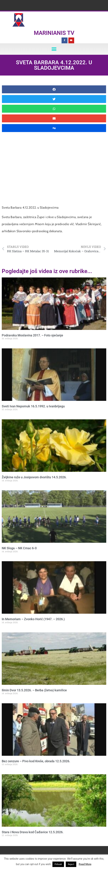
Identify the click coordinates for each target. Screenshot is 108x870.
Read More (85, 864)
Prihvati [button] (58, 864)
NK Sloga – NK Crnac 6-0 (19, 548)
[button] (54, 49)
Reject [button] (71, 864)
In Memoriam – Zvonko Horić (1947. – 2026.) (33, 619)
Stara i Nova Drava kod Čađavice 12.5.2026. (32, 832)
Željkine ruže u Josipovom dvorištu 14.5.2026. (34, 477)
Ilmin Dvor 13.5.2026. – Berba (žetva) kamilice (34, 690)
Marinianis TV (54, 33)
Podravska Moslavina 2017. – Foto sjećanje (32, 335)
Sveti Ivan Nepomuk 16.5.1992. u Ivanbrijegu (33, 406)
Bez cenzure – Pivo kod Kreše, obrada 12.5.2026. (36, 761)
